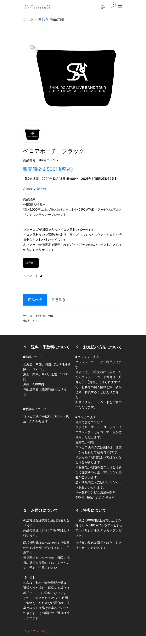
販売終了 (30, 262)
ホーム (28, 19)
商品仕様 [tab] (35, 299)
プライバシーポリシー (38, 631)
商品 (41, 19)
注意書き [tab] (58, 299)
